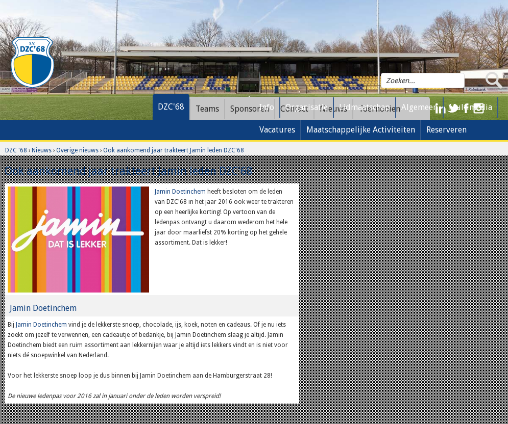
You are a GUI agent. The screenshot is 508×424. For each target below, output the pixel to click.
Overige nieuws (77, 150)
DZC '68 (16, 150)
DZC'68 (171, 107)
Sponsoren (249, 109)
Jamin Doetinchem (180, 191)
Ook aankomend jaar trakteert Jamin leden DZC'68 (173, 150)
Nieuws (42, 150)
